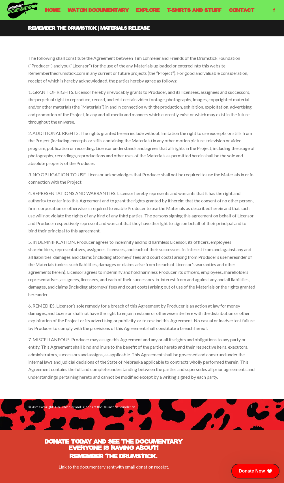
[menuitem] (53, 10)
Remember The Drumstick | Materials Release (88, 28)
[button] (255, 471)
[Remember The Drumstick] (22, 10)
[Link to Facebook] (274, 9)
